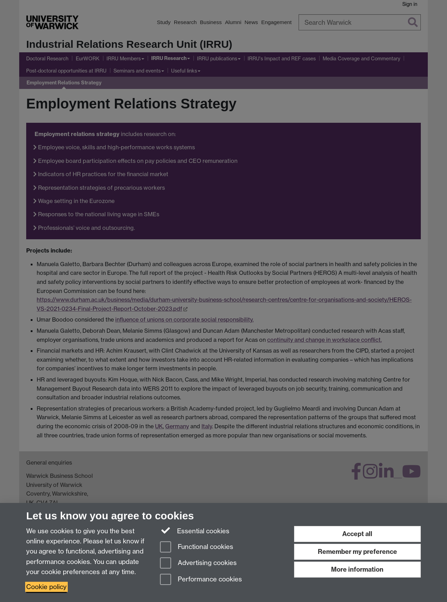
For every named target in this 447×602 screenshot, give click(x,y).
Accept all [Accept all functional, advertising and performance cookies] (357, 534)
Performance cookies (201, 579)
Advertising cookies (198, 563)
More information (357, 569)
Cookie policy (46, 587)
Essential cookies (194, 530)
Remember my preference (357, 552)
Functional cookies (196, 547)
